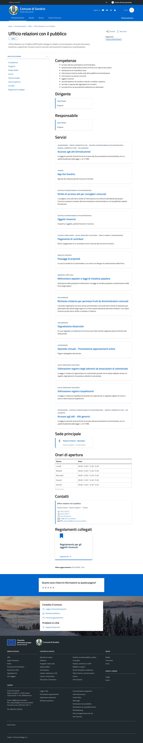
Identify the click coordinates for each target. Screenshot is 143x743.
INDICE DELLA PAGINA (28, 56)
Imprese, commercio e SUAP (67, 148)
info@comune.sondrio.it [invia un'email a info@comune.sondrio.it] (66, 518)
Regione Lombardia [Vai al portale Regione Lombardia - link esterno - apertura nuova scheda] (14, 2)
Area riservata (77, 716)
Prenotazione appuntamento (49, 694)
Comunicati (109, 660)
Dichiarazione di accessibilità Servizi (84, 707)
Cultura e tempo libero (66, 235)
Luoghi (107, 677)
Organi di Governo (13, 660)
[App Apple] (114, 10)
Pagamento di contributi (70, 239)
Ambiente (43, 660)
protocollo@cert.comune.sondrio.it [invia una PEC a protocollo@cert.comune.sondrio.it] (75, 521)
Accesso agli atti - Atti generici (74, 416)
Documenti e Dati (13, 670)
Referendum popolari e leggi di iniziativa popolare (84, 278)
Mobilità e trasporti (65, 255)
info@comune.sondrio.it (19, 700)
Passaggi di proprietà (69, 259)
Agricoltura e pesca (46, 657)
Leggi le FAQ (44, 691)
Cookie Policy (77, 697)
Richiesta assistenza (46, 700)
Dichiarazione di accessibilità (82, 704)
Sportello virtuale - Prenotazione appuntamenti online (86, 349)
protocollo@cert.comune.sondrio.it (22, 702)
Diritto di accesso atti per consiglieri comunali (82, 194)
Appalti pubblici (45, 667)
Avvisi (107, 663)
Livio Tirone (61, 101)
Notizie (107, 657)
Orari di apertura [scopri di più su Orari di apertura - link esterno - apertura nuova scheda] (64, 516)
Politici (9, 663)
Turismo (60, 170)
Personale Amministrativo (15, 667)
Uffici (8, 657)
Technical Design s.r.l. (21, 737)
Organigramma (12, 673)
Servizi (41, 17)
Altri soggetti (11, 676)
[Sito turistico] (106, 10)
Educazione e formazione (48, 679)
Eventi (107, 680)
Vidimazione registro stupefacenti (76, 391)
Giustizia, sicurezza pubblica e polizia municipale (106, 145)
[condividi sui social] (110, 31)
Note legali (76, 700)
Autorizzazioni (63, 145)
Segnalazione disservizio (71, 326)
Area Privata (11, 725)
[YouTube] (102, 10)
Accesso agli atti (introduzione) (74, 152)
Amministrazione (17, 17)
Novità (31, 17)
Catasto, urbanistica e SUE (78, 145)
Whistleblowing (78, 710)
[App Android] (110, 10)
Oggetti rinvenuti (67, 219)
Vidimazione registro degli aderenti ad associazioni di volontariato (93, 369)
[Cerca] (131, 10)
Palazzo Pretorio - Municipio (74, 440)
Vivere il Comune (54, 17)
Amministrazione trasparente (82, 691)
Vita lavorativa (83, 148)
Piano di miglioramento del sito (83, 713)
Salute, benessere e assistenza (86, 235)
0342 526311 (63, 514)
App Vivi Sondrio (66, 174)
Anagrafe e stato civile (65, 275)
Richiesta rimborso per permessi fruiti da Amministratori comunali (93, 301)
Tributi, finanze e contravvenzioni (111, 235)
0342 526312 (63, 511)
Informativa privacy (79, 694)
